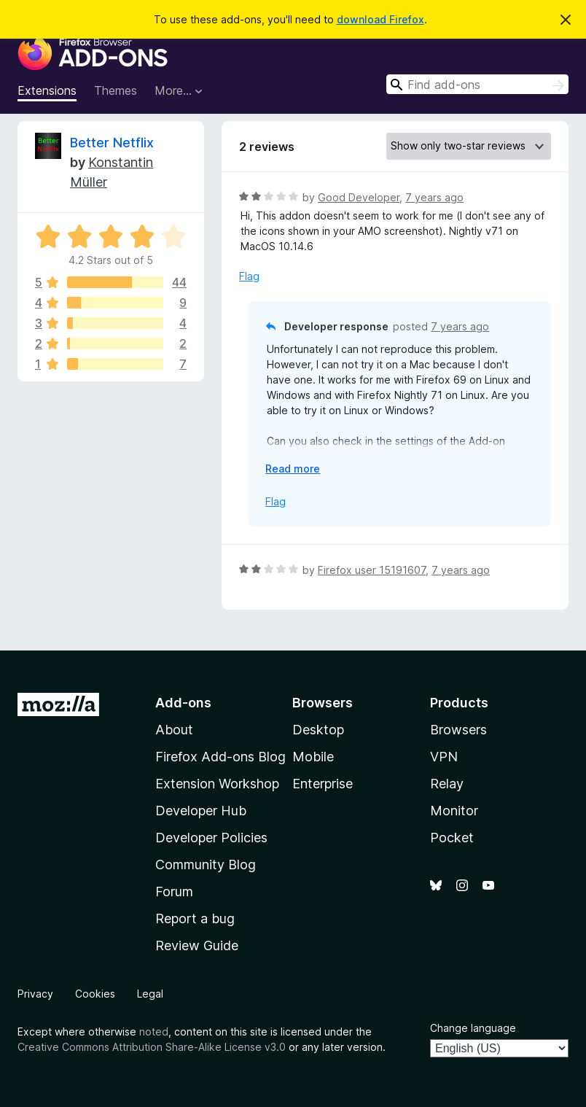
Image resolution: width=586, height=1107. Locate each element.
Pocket (452, 837)
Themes (115, 90)
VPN (444, 756)
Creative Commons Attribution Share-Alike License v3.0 (151, 1047)
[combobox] (477, 84)
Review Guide (196, 945)
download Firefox (380, 19)
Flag (249, 276)
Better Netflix (112, 142)
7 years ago (434, 197)
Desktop (318, 729)
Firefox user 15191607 (372, 570)
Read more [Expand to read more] (292, 468)
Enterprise (322, 783)
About (174, 729)
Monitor (454, 810)
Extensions (47, 90)
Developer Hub (200, 810)
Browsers (458, 729)
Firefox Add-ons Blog (220, 756)
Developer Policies (211, 837)
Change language (473, 1028)
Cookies (95, 993)
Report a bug (195, 918)
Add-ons (183, 702)
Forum (174, 891)
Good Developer (358, 197)
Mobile (313, 756)
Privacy (35, 993)
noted (153, 1031)
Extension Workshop (217, 783)
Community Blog (205, 864)
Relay (447, 783)
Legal (150, 993)
